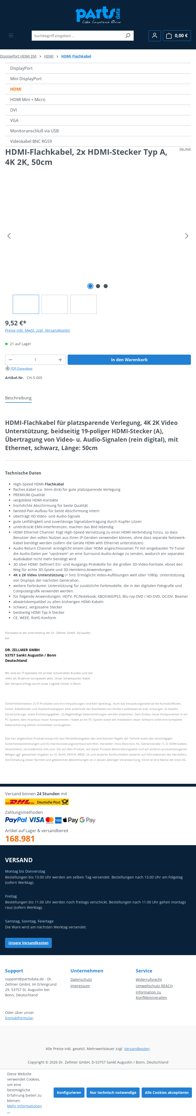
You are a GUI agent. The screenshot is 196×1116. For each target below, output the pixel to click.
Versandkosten (137, 1048)
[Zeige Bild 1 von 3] (90, 286)
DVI (13, 110)
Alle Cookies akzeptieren (167, 1092)
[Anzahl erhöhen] (60, 360)
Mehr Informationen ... (24, 1109)
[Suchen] (128, 36)
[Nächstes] (187, 236)
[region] (98, 247)
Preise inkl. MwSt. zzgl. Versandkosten (37, 330)
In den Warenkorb (129, 359)
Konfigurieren (69, 1092)
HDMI (15, 89)
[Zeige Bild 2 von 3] (98, 286)
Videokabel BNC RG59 (31, 141)
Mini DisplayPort (26, 78)
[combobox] (77, 36)
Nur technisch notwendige (113, 1092)
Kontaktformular (19, 1017)
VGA (14, 120)
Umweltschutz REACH (154, 985)
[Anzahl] (35, 360)
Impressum (80, 985)
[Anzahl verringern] (10, 360)
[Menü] (11, 35)
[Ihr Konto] (155, 35)
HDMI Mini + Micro (27, 99)
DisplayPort (21, 68)
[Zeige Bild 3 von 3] (106, 286)
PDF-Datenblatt (18, 368)
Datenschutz (81, 979)
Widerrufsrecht (149, 979)
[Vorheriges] (9, 236)
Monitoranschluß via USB (34, 131)
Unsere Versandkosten (28, 942)
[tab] (18, 398)
